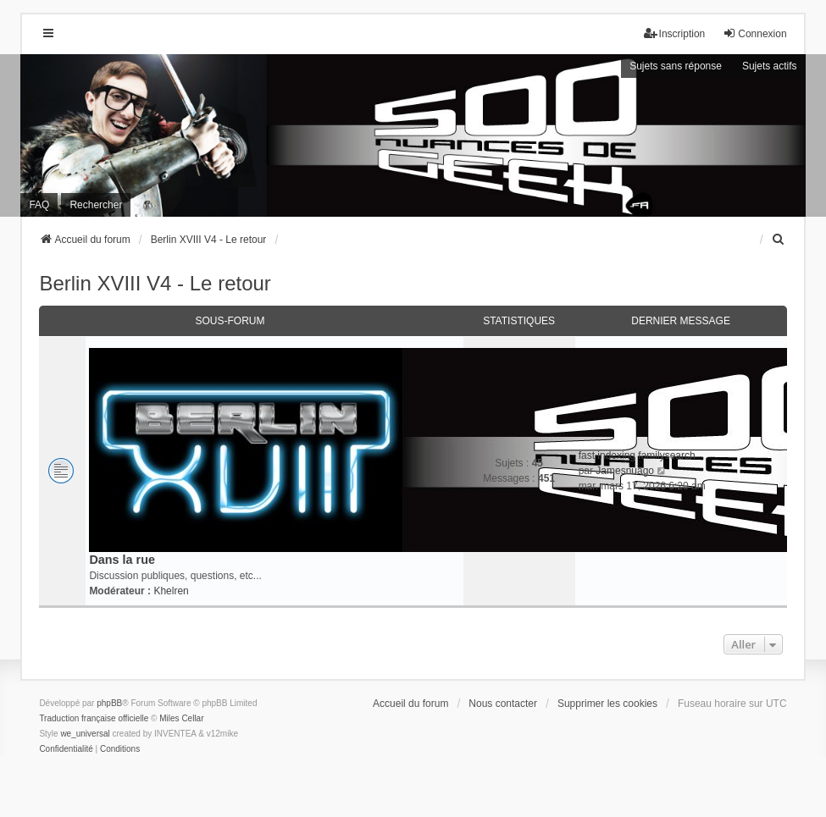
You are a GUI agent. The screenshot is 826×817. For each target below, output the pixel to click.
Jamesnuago (625, 471)
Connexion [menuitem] (754, 33)
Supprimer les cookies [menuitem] (607, 703)
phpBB (109, 703)
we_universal (84, 733)
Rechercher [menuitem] (95, 205)
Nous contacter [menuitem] (502, 703)
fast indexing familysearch (637, 455)
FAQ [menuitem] (39, 205)
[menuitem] (779, 239)
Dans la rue (122, 559)
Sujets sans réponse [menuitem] (675, 66)
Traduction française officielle (93, 718)
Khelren (170, 591)
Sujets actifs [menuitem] (769, 66)
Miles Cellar (181, 718)
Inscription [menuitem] (675, 33)
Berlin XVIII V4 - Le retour (154, 283)
